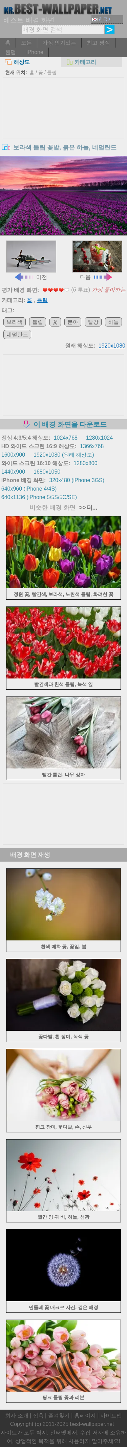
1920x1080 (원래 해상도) (64, 455)
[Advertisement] (63, 128)
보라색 (14, 322)
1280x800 (85, 463)
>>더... (87, 507)
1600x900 (13, 455)
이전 (31, 260)
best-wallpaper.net (92, 1424)
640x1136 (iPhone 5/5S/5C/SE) (39, 497)
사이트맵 (111, 1415)
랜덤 (10, 52)
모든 (26, 43)
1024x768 (66, 438)
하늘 (113, 322)
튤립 (52, 72)
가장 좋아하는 (109, 290)
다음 (97, 260)
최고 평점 (98, 43)
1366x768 (92, 446)
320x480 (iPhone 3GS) (76, 480)
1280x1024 (99, 438)
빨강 (93, 322)
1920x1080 (112, 346)
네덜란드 (17, 334)
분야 (72, 322)
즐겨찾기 (59, 1415)
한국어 (102, 19)
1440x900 (13, 472)
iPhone (34, 52)
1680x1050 (47, 472)
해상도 (17, 62)
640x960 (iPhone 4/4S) (29, 489)
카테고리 (81, 62)
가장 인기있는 (59, 43)
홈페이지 (85, 1415)
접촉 (38, 1415)
